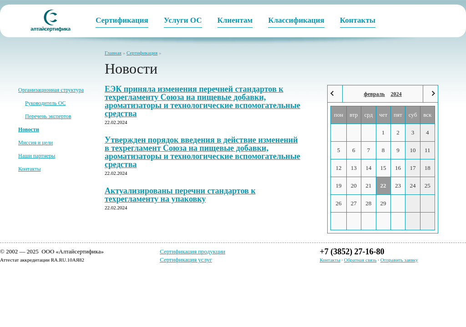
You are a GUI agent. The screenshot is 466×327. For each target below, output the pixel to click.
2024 (396, 94)
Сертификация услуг (186, 259)
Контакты (29, 169)
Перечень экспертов (48, 116)
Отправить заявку (399, 260)
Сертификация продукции (192, 251)
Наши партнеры (36, 156)
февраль (374, 94)
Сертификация (142, 52)
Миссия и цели (35, 142)
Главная (113, 52)
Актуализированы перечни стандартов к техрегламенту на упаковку (180, 194)
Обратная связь (360, 260)
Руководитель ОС (45, 103)
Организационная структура (51, 90)
